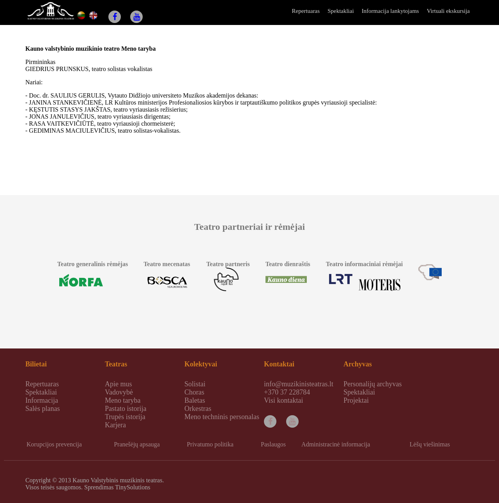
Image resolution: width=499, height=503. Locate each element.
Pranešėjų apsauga (137, 444)
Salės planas (42, 408)
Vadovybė (119, 392)
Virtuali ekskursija (448, 11)
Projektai (356, 400)
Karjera (115, 425)
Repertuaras (306, 11)
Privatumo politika (210, 444)
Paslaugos (273, 444)
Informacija (41, 400)
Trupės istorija (125, 417)
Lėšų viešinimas (430, 444)
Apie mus (118, 384)
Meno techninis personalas (221, 417)
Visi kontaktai (283, 400)
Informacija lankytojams (390, 11)
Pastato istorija (126, 408)
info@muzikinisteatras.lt (298, 384)
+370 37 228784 (287, 392)
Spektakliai (340, 11)
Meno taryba (122, 400)
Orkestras (197, 408)
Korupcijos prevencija (54, 444)
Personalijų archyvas (372, 384)
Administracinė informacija (335, 444)
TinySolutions (132, 487)
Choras (194, 392)
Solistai (194, 384)
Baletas (194, 400)
